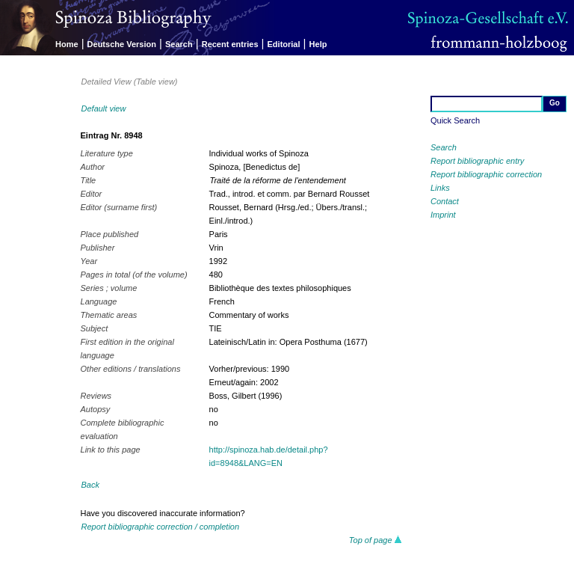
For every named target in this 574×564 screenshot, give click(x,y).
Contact (444, 201)
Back (90, 484)
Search (179, 44)
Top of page (375, 540)
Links (440, 187)
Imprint (443, 214)
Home (66, 44)
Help (318, 44)
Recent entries (230, 44)
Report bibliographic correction (486, 174)
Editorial (284, 44)
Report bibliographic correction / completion (160, 526)
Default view (103, 108)
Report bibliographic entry (477, 160)
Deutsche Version (121, 44)
